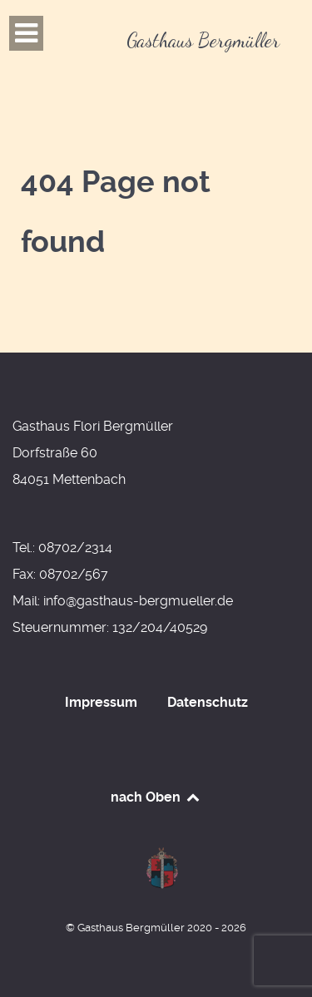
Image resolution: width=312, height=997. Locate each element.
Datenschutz (207, 702)
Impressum (101, 702)
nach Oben (156, 797)
